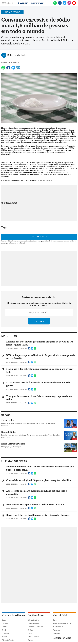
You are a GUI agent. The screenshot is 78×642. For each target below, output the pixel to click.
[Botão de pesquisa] (13, 3)
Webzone (56, 630)
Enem (30, 633)
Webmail (56, 633)
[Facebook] (60, 4)
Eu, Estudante (36, 615)
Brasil (4, 630)
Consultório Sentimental (62, 623)
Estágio (30, 630)
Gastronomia (58, 627)
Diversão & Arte (8, 640)
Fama (55, 620)
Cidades (5, 623)
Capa (4, 620)
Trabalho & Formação (35, 627)
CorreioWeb (60, 615)
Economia (5, 633)
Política (4, 627)
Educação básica (34, 620)
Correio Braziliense (13, 615)
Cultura (30, 640)
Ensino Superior (33, 623)
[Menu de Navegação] (6, 3)
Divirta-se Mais (62, 637)
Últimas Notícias (34, 637)
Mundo (4, 637)
